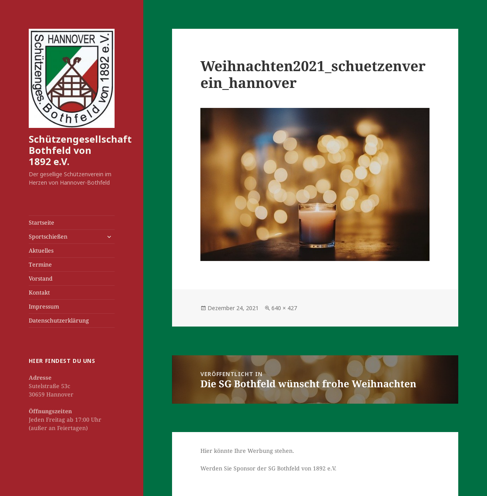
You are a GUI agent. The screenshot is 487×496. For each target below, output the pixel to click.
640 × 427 (284, 308)
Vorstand (41, 278)
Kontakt (39, 292)
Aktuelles (41, 250)
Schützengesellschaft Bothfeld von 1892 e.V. (80, 150)
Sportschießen (48, 236)
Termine (40, 264)
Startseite (41, 222)
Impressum (44, 306)
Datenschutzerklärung (59, 320)
